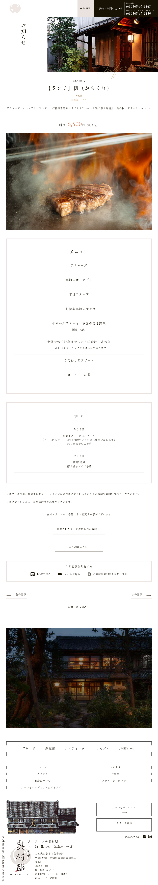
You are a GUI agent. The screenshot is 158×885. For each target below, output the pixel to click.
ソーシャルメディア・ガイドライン (42, 787)
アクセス (42, 774)
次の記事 (137, 594)
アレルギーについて (124, 807)
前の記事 (21, 594)
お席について (43, 780)
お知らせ (115, 767)
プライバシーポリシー (115, 780)
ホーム (43, 767)
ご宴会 (115, 774)
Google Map (41, 865)
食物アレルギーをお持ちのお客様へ (78, 529)
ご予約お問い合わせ (109, 8)
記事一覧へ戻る (77, 607)
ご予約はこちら (78, 546)
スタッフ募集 (124, 823)
